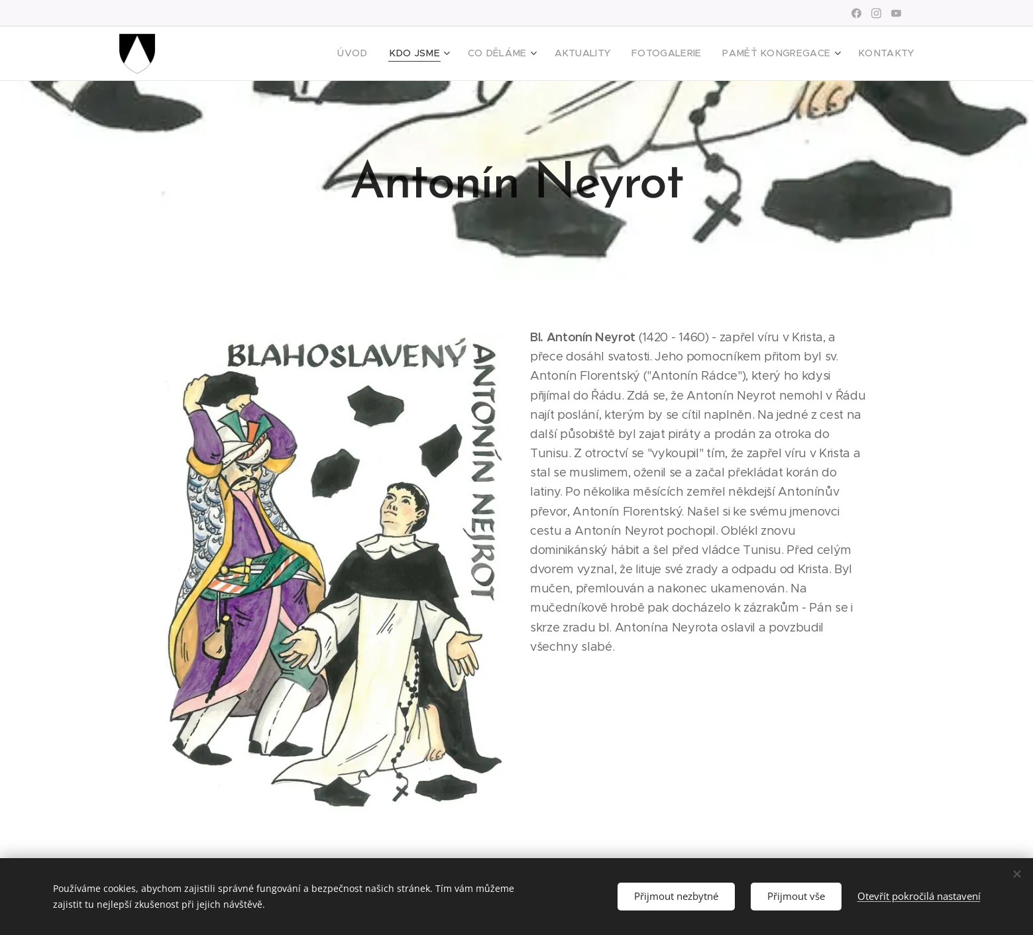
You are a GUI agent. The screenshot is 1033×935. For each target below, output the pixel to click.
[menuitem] (394, 53)
